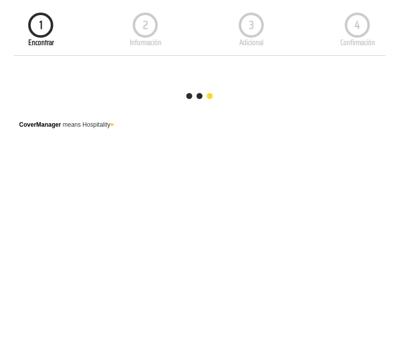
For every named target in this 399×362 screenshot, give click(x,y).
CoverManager (40, 124)
